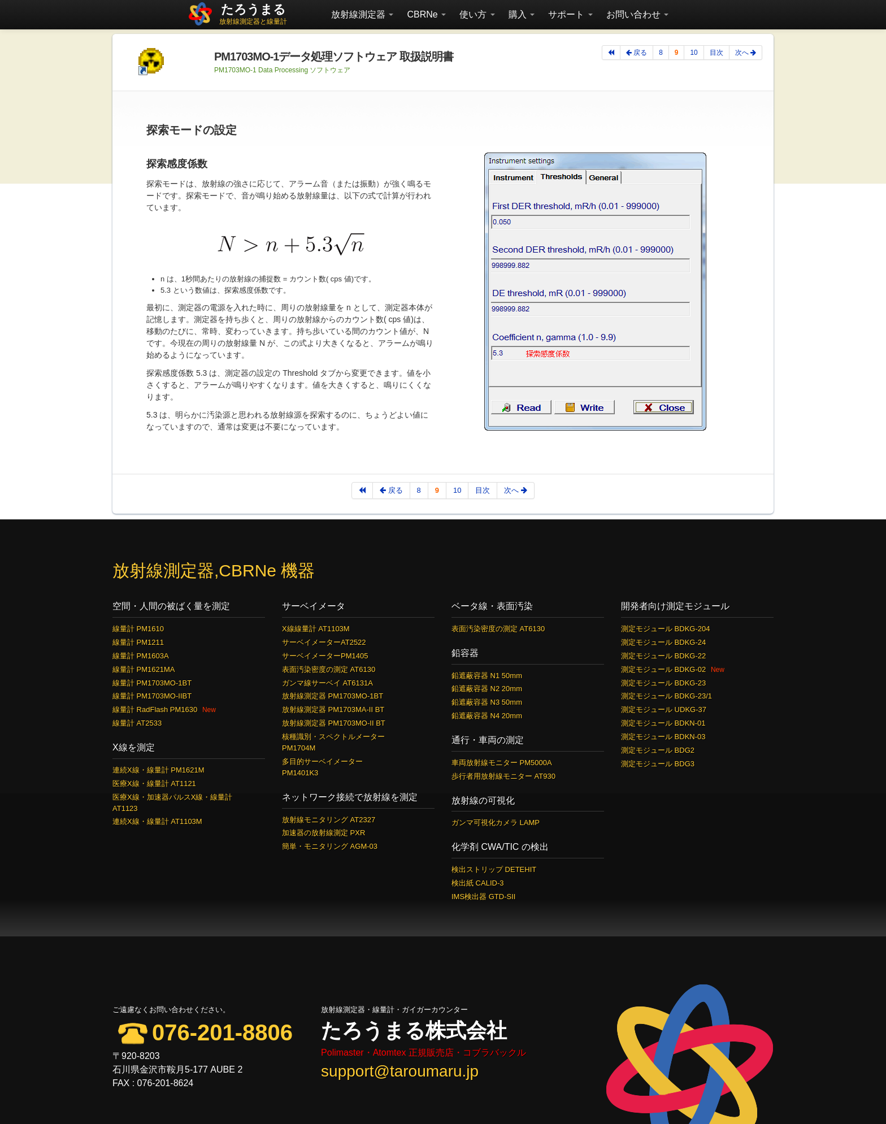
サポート (570, 14)
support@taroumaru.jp (400, 1071)
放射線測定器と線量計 (253, 21)
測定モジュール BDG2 (657, 750)
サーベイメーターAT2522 (324, 642)
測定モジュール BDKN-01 (663, 723)
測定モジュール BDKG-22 (663, 656)
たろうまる (253, 9)
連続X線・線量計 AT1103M (157, 821)
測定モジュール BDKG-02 (663, 669)
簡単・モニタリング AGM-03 (329, 846)
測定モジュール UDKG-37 (663, 709)
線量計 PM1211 (138, 642)
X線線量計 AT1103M (316, 628)
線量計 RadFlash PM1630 (154, 709)
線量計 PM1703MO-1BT (152, 683)
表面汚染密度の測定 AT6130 (328, 669)
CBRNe (426, 14)
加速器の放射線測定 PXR (323, 832)
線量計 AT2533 (137, 723)
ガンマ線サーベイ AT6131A (327, 683)
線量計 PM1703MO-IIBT (152, 696)
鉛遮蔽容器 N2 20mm (486, 688)
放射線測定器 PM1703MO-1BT (332, 696)
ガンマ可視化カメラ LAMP (495, 822)
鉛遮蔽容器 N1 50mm (486, 675)
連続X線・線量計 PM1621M (158, 770)
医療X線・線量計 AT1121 (154, 783)
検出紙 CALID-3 (477, 883)
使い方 (476, 14)
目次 (716, 53)
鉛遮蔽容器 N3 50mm (486, 702)
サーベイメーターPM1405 (325, 656)
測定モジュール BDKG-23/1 (666, 696)
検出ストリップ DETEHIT (493, 869)
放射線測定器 (362, 14)
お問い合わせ (637, 14)
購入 (522, 14)
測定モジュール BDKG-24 (663, 642)
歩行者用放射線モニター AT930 (503, 776)
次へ (745, 53)
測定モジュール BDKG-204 (665, 628)
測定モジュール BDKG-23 (663, 683)
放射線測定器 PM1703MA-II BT (333, 709)
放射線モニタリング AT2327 (328, 819)
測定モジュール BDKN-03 (663, 736)
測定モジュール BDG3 (657, 764)
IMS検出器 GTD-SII (483, 896)
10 (693, 53)
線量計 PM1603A (140, 656)
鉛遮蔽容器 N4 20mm (486, 715)
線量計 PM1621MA (143, 669)
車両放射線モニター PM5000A (501, 762)
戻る (636, 53)
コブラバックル (494, 1052)
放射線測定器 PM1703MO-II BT (333, 723)
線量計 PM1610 (138, 628)
